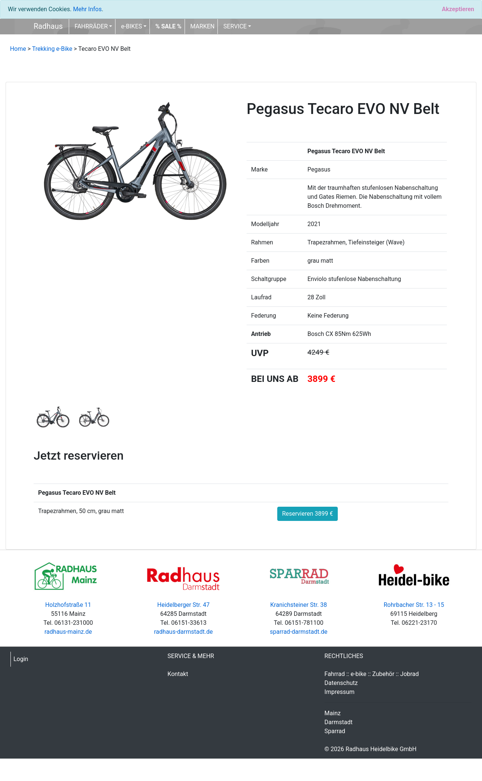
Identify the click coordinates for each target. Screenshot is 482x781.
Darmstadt (338, 722)
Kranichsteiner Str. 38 (298, 604)
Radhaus (48, 26)
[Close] (458, 9)
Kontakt (177, 673)
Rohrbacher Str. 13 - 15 (414, 604)
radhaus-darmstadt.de (183, 631)
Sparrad (334, 731)
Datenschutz (341, 682)
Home (18, 48)
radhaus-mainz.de (68, 631)
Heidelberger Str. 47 (183, 604)
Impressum (339, 691)
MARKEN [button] (202, 26)
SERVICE (235, 26)
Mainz (332, 713)
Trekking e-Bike (52, 48)
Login (20, 659)
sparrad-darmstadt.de (298, 631)
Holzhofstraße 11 (68, 604)
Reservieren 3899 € (307, 513)
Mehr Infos (87, 9)
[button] (168, 26)
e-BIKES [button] (131, 26)
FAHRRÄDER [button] (91, 26)
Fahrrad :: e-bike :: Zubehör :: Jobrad (371, 673)
